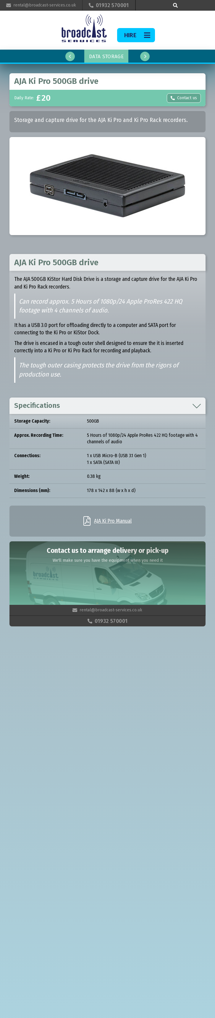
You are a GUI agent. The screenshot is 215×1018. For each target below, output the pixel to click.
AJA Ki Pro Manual (113, 521)
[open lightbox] (107, 186)
